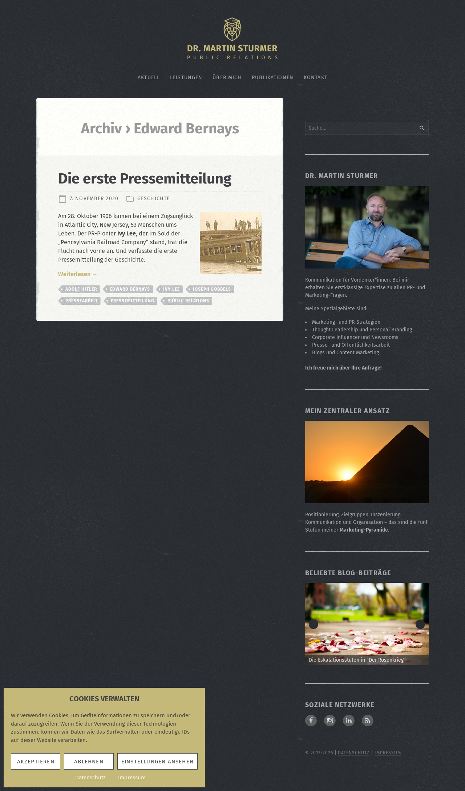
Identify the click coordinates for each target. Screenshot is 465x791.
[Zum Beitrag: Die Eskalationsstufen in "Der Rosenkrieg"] (367, 624)
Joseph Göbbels (212, 289)
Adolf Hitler (81, 289)
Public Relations (188, 300)
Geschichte (153, 198)
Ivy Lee (171, 289)
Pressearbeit (81, 300)
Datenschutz (90, 777)
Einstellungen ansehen (157, 761)
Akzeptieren (35, 761)
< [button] (313, 624)
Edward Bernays (130, 289)
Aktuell (149, 77)
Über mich (227, 77)
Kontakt (315, 77)
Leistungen (186, 77)
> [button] (420, 624)
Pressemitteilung (132, 300)
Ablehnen (89, 761)
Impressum (132, 777)
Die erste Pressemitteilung (144, 178)
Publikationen (273, 77)
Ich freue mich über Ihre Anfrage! (343, 368)
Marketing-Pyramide (364, 530)
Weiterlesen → (78, 274)
